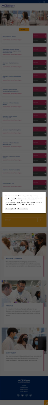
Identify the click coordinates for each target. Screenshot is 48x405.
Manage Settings (22, 209)
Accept (8, 209)
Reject (14, 209)
